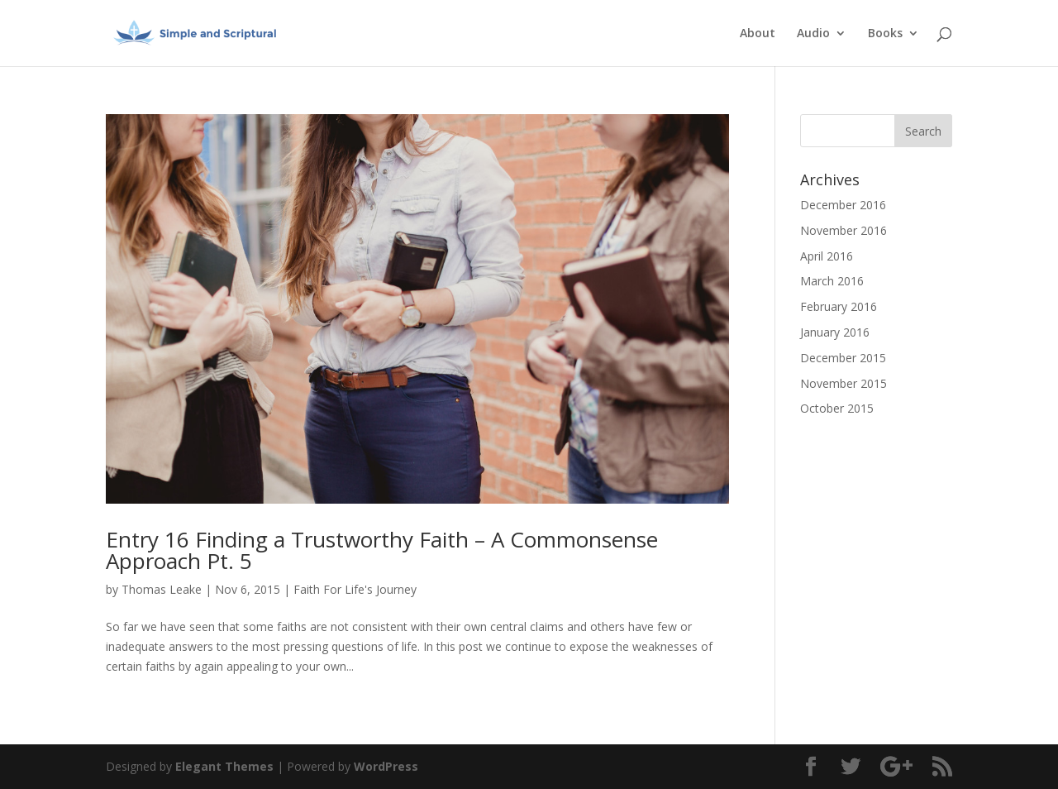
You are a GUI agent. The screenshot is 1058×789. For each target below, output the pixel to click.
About (757, 34)
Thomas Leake (162, 589)
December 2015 (843, 358)
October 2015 (837, 408)
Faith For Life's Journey (355, 589)
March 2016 (832, 281)
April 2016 (826, 256)
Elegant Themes (224, 766)
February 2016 (838, 306)
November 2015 (843, 383)
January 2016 (835, 332)
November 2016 (843, 230)
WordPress (386, 766)
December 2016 (843, 205)
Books (885, 34)
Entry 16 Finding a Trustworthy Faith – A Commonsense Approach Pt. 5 (382, 550)
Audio (813, 34)
